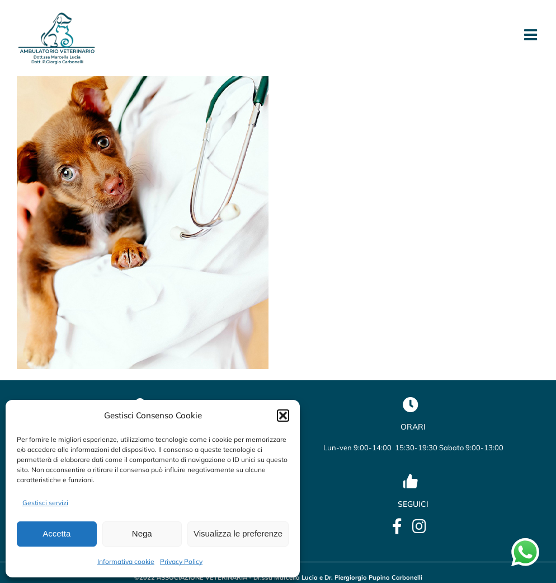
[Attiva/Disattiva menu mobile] (531, 34)
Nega (142, 533)
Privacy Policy (181, 561)
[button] (283, 415)
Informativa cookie (125, 561)
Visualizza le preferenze (238, 533)
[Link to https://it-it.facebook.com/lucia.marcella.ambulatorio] (397, 526)
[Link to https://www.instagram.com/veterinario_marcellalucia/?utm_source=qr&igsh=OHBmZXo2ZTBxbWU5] (419, 526)
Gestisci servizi (45, 502)
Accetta (56, 533)
